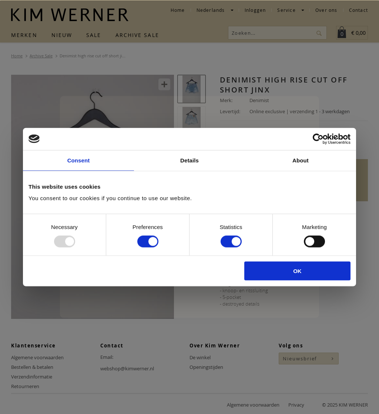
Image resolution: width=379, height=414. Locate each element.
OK (297, 271)
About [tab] (300, 160)
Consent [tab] (78, 160)
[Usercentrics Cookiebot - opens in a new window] (318, 138)
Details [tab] (189, 160)
